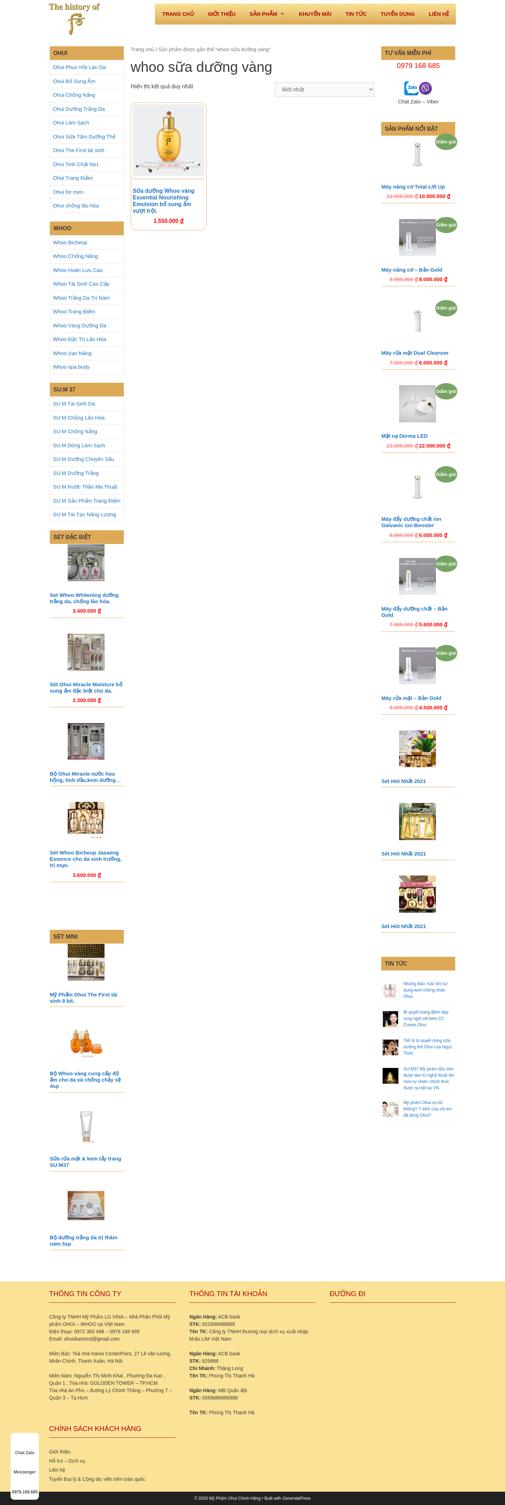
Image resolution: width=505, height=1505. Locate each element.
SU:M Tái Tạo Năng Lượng (84, 514)
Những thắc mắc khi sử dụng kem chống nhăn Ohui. (425, 990)
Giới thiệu (222, 14)
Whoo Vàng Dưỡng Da (79, 325)
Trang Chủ (178, 14)
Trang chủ (142, 49)
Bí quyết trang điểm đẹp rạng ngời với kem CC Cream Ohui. (425, 1018)
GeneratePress (296, 1498)
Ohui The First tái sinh (78, 150)
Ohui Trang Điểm (73, 178)
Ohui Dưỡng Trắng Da (79, 109)
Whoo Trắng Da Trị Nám (81, 298)
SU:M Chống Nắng (75, 431)
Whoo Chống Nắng (75, 256)
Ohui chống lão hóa (76, 206)
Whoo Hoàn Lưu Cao (78, 270)
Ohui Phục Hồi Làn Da (79, 67)
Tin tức (355, 14)
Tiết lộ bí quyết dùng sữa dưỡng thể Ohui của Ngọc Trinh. (427, 1047)
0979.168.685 (25, 1485)
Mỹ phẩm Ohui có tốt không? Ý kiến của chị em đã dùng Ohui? (427, 1109)
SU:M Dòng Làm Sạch (79, 445)
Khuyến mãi (315, 14)
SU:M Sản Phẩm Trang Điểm (86, 501)
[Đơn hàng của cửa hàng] (324, 89)
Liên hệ (439, 14)
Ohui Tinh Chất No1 (76, 164)
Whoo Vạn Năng (72, 353)
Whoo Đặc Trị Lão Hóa (79, 339)
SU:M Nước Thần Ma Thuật (85, 487)
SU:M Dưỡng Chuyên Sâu (83, 459)
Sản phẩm (271, 14)
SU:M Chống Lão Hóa (79, 418)
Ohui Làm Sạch (71, 122)
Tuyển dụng (398, 14)
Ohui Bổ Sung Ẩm (74, 81)
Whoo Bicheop (70, 242)
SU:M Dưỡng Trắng (76, 473)
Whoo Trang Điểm (74, 311)
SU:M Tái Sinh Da (74, 404)
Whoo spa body (71, 367)
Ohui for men (68, 192)
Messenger (25, 1466)
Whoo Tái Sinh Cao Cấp (81, 284)
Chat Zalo (24, 1446)
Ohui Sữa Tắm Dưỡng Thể (84, 136)
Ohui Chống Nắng (74, 95)
